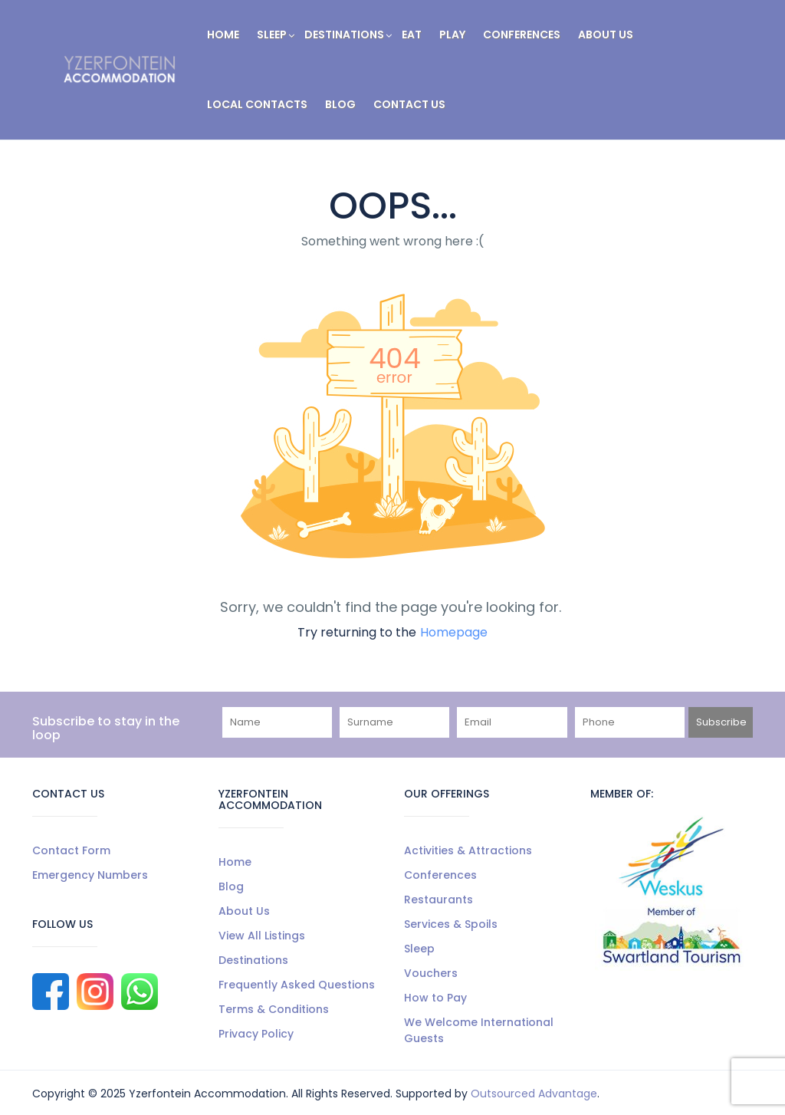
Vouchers (431, 973)
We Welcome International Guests (478, 1030)
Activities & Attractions (468, 850)
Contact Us (409, 104)
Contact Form (71, 850)
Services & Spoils (451, 924)
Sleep (275, 34)
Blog (340, 104)
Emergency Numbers (90, 875)
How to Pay (435, 997)
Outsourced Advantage (534, 1093)
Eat (412, 34)
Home (223, 34)
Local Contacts (257, 104)
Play (452, 34)
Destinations (344, 34)
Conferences (521, 34)
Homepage (454, 632)
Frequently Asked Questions (296, 984)
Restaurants (438, 899)
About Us (605, 34)
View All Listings (261, 935)
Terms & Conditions (273, 1009)
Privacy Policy (256, 1033)
